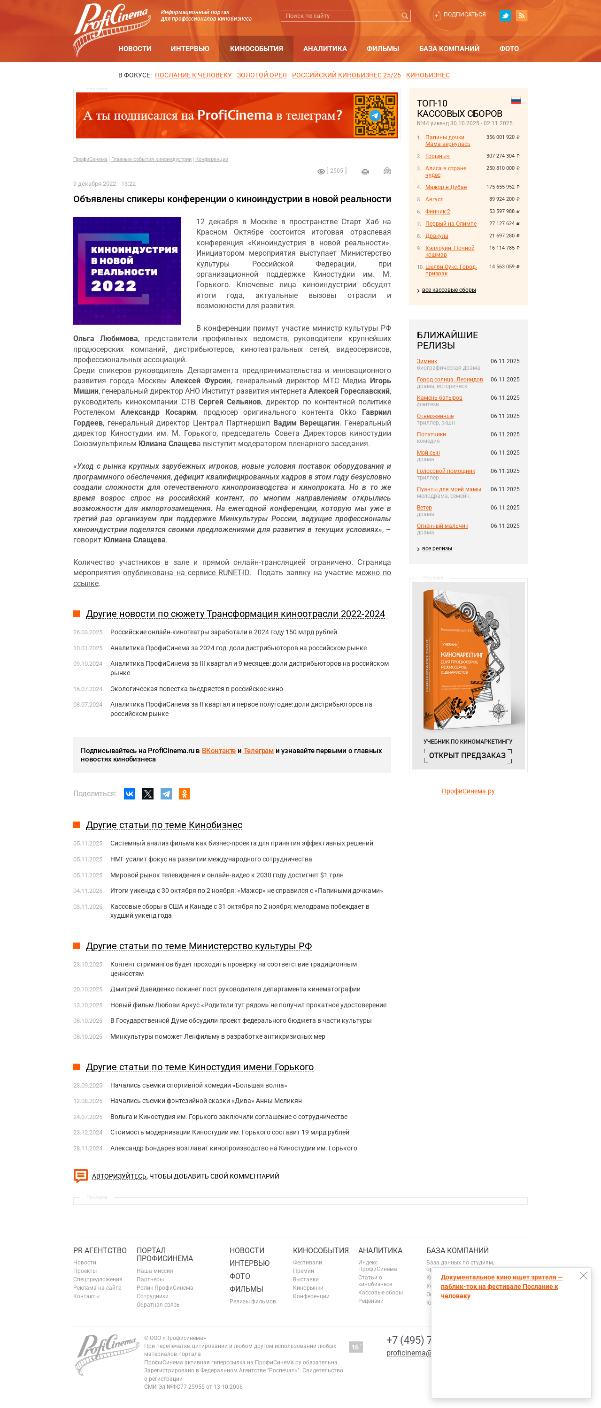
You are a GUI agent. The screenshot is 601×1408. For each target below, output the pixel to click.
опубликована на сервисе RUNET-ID (186, 572)
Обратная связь (158, 1304)
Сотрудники (153, 1296)
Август (434, 199)
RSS (521, 15)
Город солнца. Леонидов (450, 379)
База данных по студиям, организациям (460, 1265)
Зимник (427, 361)
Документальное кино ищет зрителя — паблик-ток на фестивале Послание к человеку (502, 1286)
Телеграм (259, 750)
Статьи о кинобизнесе (375, 1280)
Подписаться (465, 14)
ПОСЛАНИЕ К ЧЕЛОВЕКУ (193, 75)
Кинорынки (308, 1288)
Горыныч (437, 156)
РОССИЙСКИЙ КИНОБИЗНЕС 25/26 (346, 75)
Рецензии (371, 1301)
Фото (509, 49)
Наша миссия (155, 1271)
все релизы (437, 548)
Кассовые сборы (380, 1292)
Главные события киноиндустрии (151, 159)
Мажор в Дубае (446, 187)
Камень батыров (439, 398)
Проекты (85, 1271)
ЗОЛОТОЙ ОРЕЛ (262, 75)
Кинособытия (256, 49)
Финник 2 (437, 211)
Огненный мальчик (442, 526)
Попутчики (431, 434)
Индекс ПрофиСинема (377, 1265)
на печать (365, 171)
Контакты (86, 1296)
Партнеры (150, 1279)
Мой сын (428, 452)
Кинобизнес (428, 75)
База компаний (449, 49)
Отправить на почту (387, 170)
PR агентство (100, 1250)
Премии (303, 1271)
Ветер (424, 507)
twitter (505, 15)
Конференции (211, 159)
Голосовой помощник (446, 471)
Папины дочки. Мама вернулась (447, 140)
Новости (135, 49)
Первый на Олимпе (451, 224)
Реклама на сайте (97, 1288)
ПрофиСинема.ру (468, 791)
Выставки (306, 1279)
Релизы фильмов (253, 1301)
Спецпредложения (98, 1279)
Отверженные (435, 416)
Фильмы (383, 49)
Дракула (436, 236)
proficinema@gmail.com (427, 1352)
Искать (405, 16)
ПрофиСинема (90, 159)
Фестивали (307, 1262)
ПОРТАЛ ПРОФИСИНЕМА (165, 1254)
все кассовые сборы (449, 290)
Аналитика (325, 49)
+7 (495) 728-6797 (427, 1340)
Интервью (190, 49)
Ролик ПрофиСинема (165, 1288)
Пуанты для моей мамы (449, 489)
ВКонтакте (219, 750)
